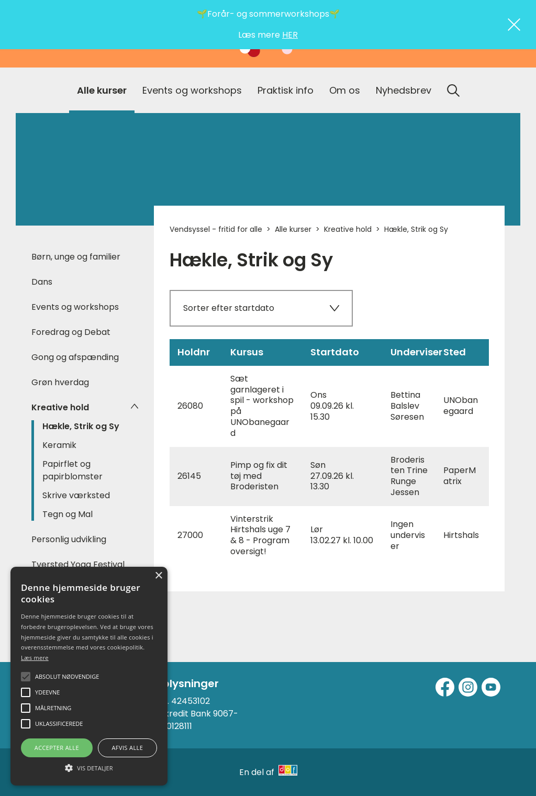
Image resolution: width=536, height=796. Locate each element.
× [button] (158, 576)
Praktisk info (286, 90)
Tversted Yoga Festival (78, 564)
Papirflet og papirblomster (72, 470)
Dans (41, 282)
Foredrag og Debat (70, 332)
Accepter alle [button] (57, 748)
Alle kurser (102, 90)
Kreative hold (60, 407)
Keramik (59, 445)
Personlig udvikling (68, 539)
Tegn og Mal (67, 514)
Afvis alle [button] (127, 748)
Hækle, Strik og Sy (80, 426)
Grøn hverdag (60, 382)
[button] (89, 767)
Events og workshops (192, 90)
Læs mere (35, 658)
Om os (344, 90)
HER (290, 35)
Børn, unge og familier (75, 257)
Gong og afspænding (75, 357)
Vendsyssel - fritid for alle (216, 229)
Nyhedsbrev (403, 90)
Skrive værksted (76, 495)
